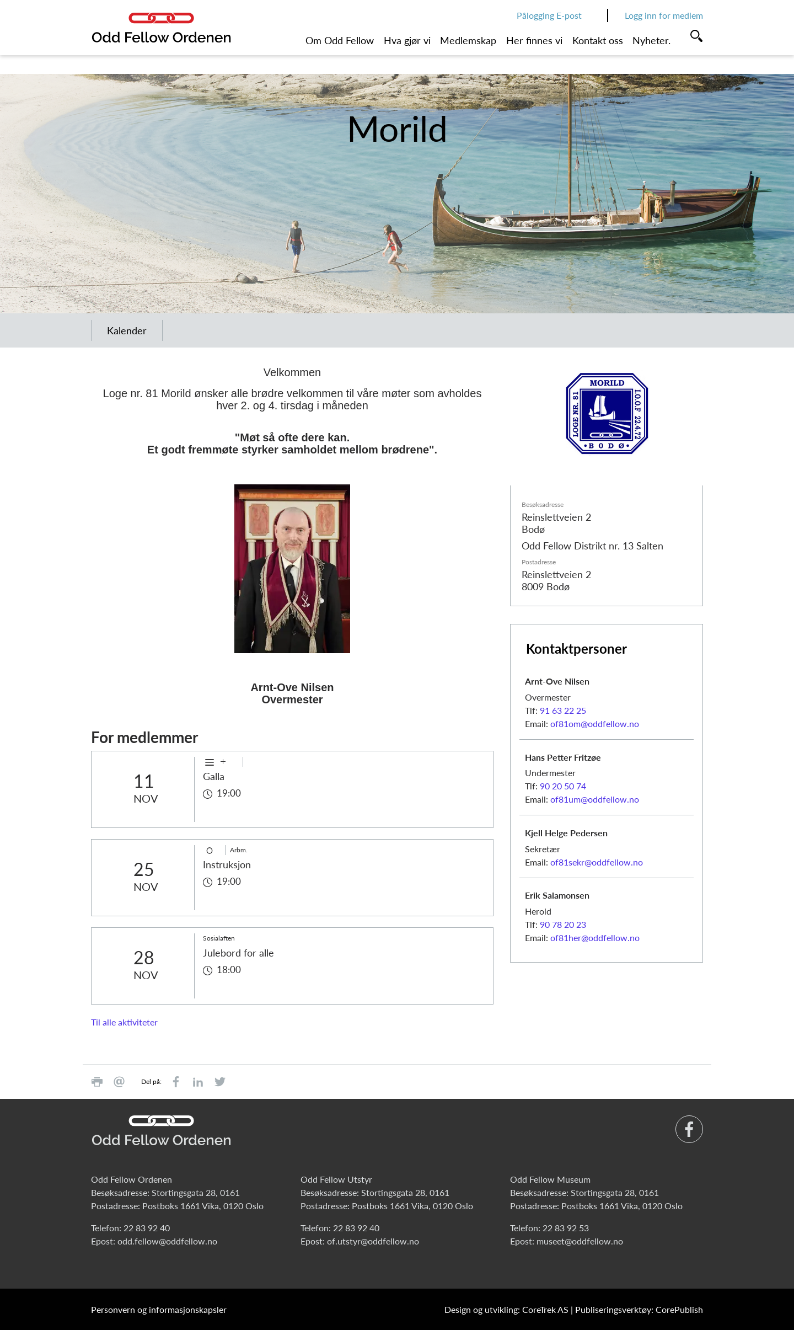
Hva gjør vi (407, 40)
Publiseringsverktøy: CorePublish (639, 1309)
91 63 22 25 (563, 710)
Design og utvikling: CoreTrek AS (506, 1309)
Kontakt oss (597, 40)
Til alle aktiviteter (124, 1022)
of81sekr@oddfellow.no (596, 862)
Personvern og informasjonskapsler (159, 1309)
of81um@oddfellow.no (594, 799)
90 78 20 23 (563, 924)
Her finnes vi (534, 40)
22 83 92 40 (147, 1227)
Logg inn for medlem (664, 15)
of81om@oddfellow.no (594, 723)
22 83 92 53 (566, 1227)
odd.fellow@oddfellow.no (167, 1241)
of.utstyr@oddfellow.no (373, 1241)
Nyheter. (651, 40)
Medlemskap (468, 40)
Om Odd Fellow (339, 40)
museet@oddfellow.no (580, 1241)
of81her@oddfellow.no (595, 937)
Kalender (127, 330)
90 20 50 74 (563, 786)
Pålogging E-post (549, 15)
